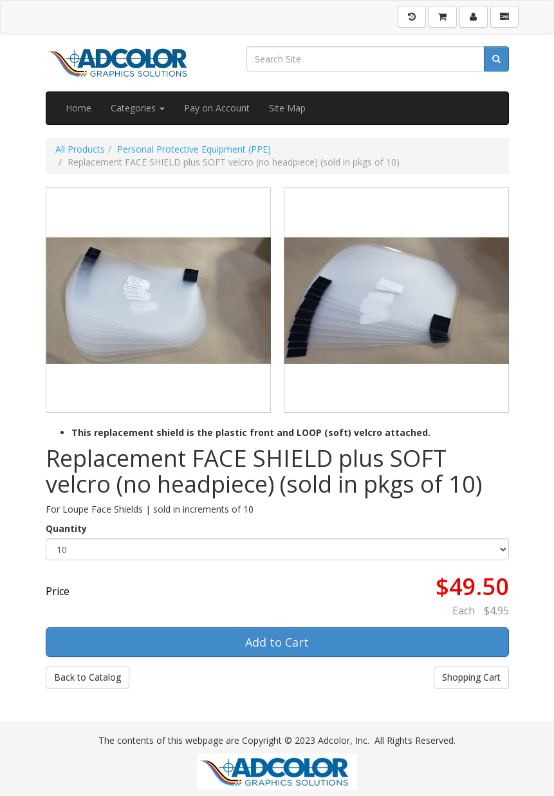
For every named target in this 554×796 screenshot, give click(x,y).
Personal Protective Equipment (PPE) (194, 149)
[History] (412, 17)
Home (78, 108)
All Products (80, 149)
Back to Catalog (87, 677)
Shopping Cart (471, 677)
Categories (138, 108)
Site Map (287, 108)
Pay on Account (217, 108)
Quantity (66, 528)
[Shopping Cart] (443, 17)
